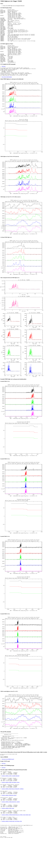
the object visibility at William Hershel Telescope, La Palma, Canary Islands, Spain (16, 835)
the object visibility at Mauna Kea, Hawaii (9, 813)
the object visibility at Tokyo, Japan (8, 828)
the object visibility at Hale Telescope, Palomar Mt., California (12, 806)
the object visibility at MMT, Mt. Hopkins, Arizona (10, 799)
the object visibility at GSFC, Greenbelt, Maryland (10, 791)
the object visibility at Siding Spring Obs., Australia (11, 821)
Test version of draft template (7, 88)
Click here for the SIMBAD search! (8, 774)
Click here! (4, 76)
